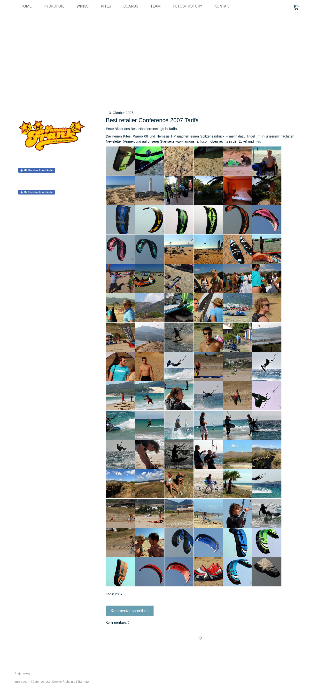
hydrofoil (54, 6)
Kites (106, 6)
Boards (130, 6)
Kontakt (222, 6)
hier (257, 141)
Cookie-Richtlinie (63, 681)
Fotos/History (187, 6)
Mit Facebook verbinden (36, 170)
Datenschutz (41, 681)
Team (155, 6)
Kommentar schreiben (130, 611)
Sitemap (83, 681)
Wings (83, 6)
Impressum (22, 681)
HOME (26, 6)
